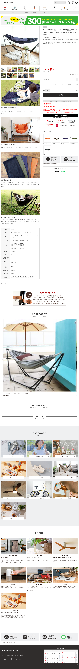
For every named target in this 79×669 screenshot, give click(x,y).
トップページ (4, 12)
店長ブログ (6, 659)
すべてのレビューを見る (74, 74)
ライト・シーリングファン (54, 9)
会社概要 (16, 655)
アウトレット (74, 9)
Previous (2, 45)
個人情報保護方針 (10, 655)
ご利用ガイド (3, 655)
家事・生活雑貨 (15, 9)
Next (38, 45)
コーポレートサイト (18, 659)
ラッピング (46, 76)
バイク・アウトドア (18, 12)
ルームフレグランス (24, 9)
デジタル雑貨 (44, 9)
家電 (5, 9)
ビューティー (34, 9)
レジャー (23, 12)
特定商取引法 (22, 655)
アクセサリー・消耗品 (64, 9)
